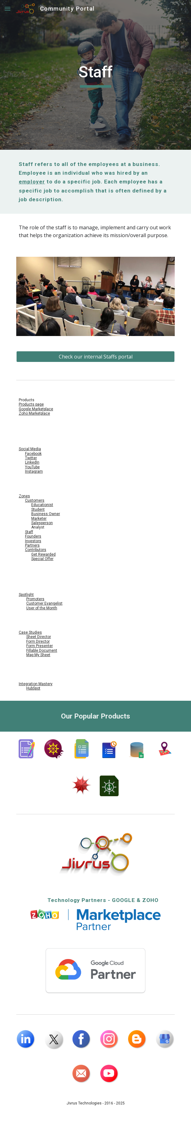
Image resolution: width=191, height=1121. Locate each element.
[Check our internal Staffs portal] (95, 356)
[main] (95, 75)
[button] (7, 8)
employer (32, 181)
